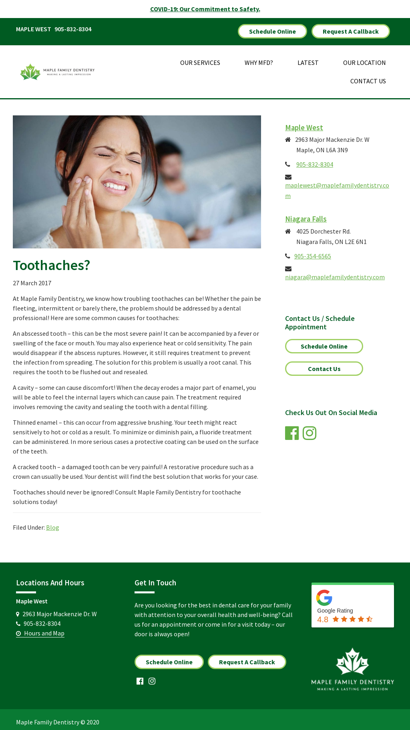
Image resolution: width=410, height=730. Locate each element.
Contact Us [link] (324, 364)
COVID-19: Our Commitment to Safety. (205, 9)
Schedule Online (272, 29)
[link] (294, 432)
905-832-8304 (72, 29)
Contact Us (368, 76)
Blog (52, 522)
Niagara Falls (306, 214)
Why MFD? (259, 58)
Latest (308, 58)
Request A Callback (351, 29)
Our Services (200, 58)
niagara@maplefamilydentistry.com (335, 272)
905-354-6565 (312, 251)
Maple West (304, 122)
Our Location (364, 58)
